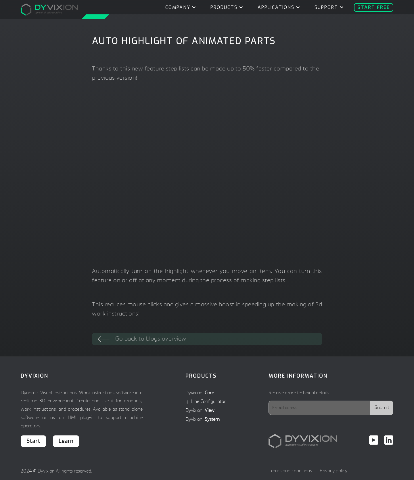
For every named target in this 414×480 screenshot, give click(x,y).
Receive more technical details (299, 393)
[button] (179, 7)
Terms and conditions (290, 471)
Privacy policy (333, 471)
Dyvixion (199, 393)
